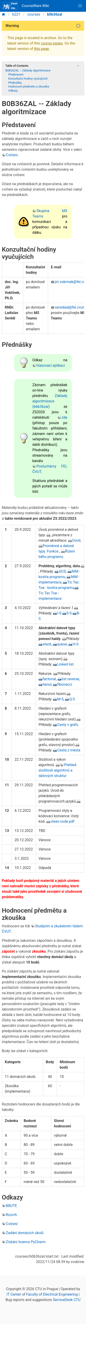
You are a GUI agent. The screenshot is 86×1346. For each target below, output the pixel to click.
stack (47, 644)
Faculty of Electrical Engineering (52, 1294)
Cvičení (12, 155)
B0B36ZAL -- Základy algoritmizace (27, 70)
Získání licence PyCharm (26, 1242)
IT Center (14, 1294)
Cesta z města (68, 750)
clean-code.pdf (62, 821)
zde (64, 417)
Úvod (76, 540)
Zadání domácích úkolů (25, 1233)
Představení (15, 74)
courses (33, 14)
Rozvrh (11, 1215)
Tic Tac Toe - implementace (50, 596)
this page (41, 49)
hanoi (47, 684)
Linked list (65, 664)
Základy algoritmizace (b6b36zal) (49, 401)
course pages (52, 43)
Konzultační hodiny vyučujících (28, 78)
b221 (16, 14)
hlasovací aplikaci (50, 365)
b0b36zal (54, 14)
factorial (49, 679)
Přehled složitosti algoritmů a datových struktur (57, 770)
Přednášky (15, 82)
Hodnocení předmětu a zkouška (28, 86)
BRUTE (11, 1206)
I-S (59, 613)
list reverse (70, 679)
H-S (75, 644)
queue (62, 644)
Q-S (72, 699)
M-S (60, 699)
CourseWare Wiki (26, 5)
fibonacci (64, 684)
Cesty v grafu (67, 725)
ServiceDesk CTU (66, 1300)
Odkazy (13, 90)
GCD (62, 571)
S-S (69, 613)
